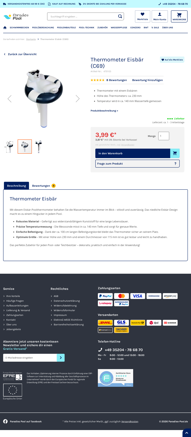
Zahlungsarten (14, 314)
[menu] (95, 29)
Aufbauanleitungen (17, 305)
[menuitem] (5, 29)
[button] (9, 98)
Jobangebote (13, 329)
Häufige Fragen (15, 300)
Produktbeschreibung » (104, 110)
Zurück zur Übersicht (22, 54)
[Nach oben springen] (186, 432)
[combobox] (86, 16)
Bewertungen (44, 186)
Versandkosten (127, 144)
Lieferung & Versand (18, 310)
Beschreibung (16, 185)
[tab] (16, 186)
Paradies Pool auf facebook (22, 421)
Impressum (60, 314)
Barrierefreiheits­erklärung (69, 324)
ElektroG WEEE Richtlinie (68, 319)
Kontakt (11, 319)
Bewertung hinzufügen (147, 80)
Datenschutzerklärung (67, 300)
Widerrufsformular (64, 310)
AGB (56, 296)
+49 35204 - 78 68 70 (124, 350)
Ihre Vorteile (13, 296)
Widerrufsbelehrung (65, 305)
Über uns (11, 324)
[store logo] (15, 16)
